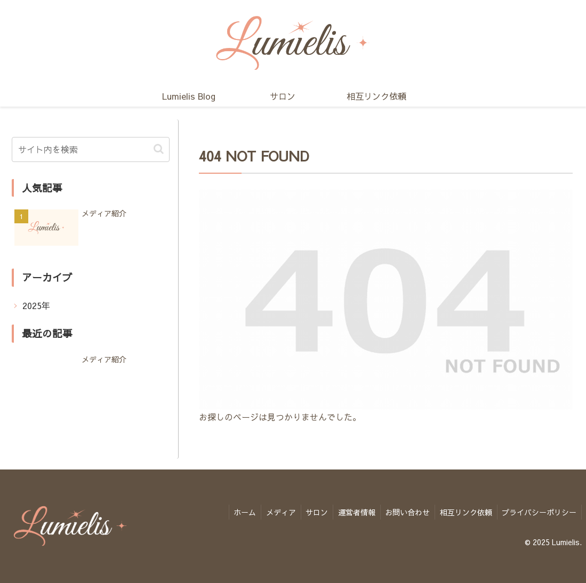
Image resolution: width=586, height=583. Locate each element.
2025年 (36, 305)
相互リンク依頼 (464, 511)
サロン (311, 511)
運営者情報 (352, 511)
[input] (91, 149)
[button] (158, 149)
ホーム (236, 511)
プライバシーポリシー (538, 511)
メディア (273, 511)
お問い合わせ (404, 511)
